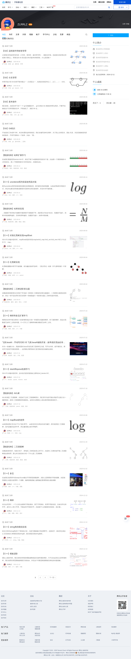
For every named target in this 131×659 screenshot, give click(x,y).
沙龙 (55, 34)
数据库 (6, 168)
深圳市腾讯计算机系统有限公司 (44, 653)
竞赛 (61, 34)
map (21, 248)
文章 (17, 34)
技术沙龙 (3, 606)
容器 (21, 195)
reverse (20, 379)
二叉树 (25, 302)
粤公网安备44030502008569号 (87, 653)
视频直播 (37, 629)
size (10, 195)
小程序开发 (114, 640)
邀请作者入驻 (34, 603)
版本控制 (17, 141)
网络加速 (83, 627)
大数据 (98, 640)
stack (25, 379)
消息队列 (68, 627)
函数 (16, 222)
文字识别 (68, 640)
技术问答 (3, 603)
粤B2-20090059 (70, 653)
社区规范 (90, 601)
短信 (51, 640)
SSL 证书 (22, 635)
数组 (24, 222)
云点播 (83, 640)
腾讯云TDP (62, 609)
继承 (9, 329)
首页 (3, 7)
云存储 (21, 629)
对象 (11, 115)
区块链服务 (53, 627)
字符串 (6, 540)
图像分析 (98, 633)
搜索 (109, 7)
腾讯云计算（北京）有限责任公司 (53, 655)
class (5, 195)
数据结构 (16, 168)
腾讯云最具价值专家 (65, 601)
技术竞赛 (32, 609)
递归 (16, 302)
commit (6, 115)
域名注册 (22, 627)
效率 (13, 275)
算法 (20, 302)
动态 (4, 34)
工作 (21, 88)
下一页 (51, 577)
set (10, 248)
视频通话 (83, 633)
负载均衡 (37, 640)
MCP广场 (50, 7)
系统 (9, 141)
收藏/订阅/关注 (8, 39)
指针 (13, 329)
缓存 (11, 168)
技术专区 (3, 618)
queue (15, 379)
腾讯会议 (37, 633)
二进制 (23, 141)
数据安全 (22, 640)
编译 (17, 567)
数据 (25, 168)
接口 (15, 355)
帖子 (38, 34)
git (13, 64)
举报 (127, 24)
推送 (5, 64)
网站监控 (22, 642)
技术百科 (3, 615)
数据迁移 (37, 642)
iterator (10, 379)
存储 (5, 222)
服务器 (17, 64)
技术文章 (3, 601)
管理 (21, 64)
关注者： (110, 103)
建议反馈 (101, 2)
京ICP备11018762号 (81, 655)
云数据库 (98, 627)
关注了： (97, 103)
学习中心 (46, 34)
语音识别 (37, 635)
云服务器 (37, 627)
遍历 (13, 195)
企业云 (52, 633)
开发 (9, 88)
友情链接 (90, 609)
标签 (9, 64)
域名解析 (114, 627)
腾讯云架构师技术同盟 (65, 603)
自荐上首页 (33, 606)
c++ (17, 195)
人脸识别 (22, 633)
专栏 (10, 34)
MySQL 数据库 (115, 633)
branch (17, 88)
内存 (21, 168)
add (21, 115)
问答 (24, 34)
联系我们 (90, 606)
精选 (68, 34)
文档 (94, 2)
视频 (31, 34)
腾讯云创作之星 (63, 606)
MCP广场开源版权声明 (94, 612)
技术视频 (3, 609)
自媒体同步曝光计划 (36, 601)
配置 (22, 355)
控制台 (109, 2)
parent (6, 248)
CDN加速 (68, 633)
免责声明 (90, 603)
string (14, 540)
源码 (13, 248)
